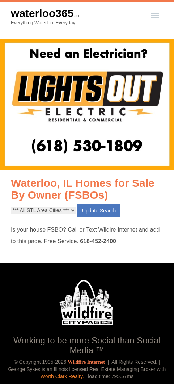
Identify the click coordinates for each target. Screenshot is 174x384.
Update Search (99, 211)
